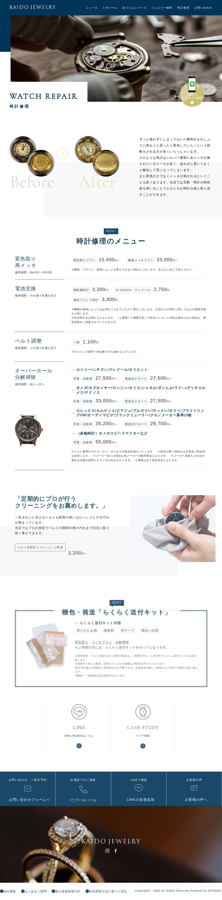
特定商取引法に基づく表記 (117, 893)
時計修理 (183, 7)
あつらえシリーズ (134, 7)
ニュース (92, 7)
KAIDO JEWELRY (39, 8)
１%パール (110, 7)
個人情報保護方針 (74, 893)
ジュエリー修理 (161, 7)
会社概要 (11, 893)
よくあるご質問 (39, 893)
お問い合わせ (203, 7)
